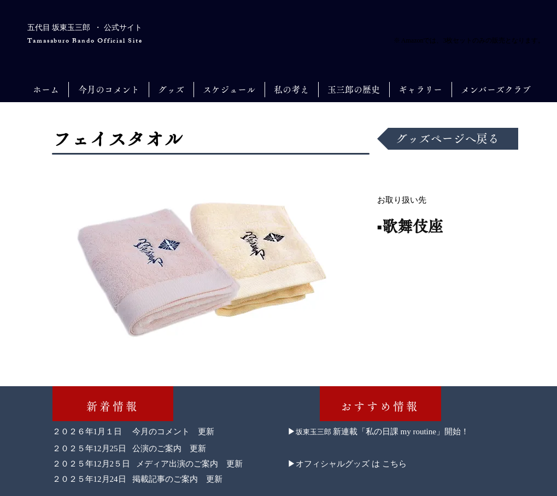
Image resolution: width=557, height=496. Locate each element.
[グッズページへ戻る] (447, 139)
